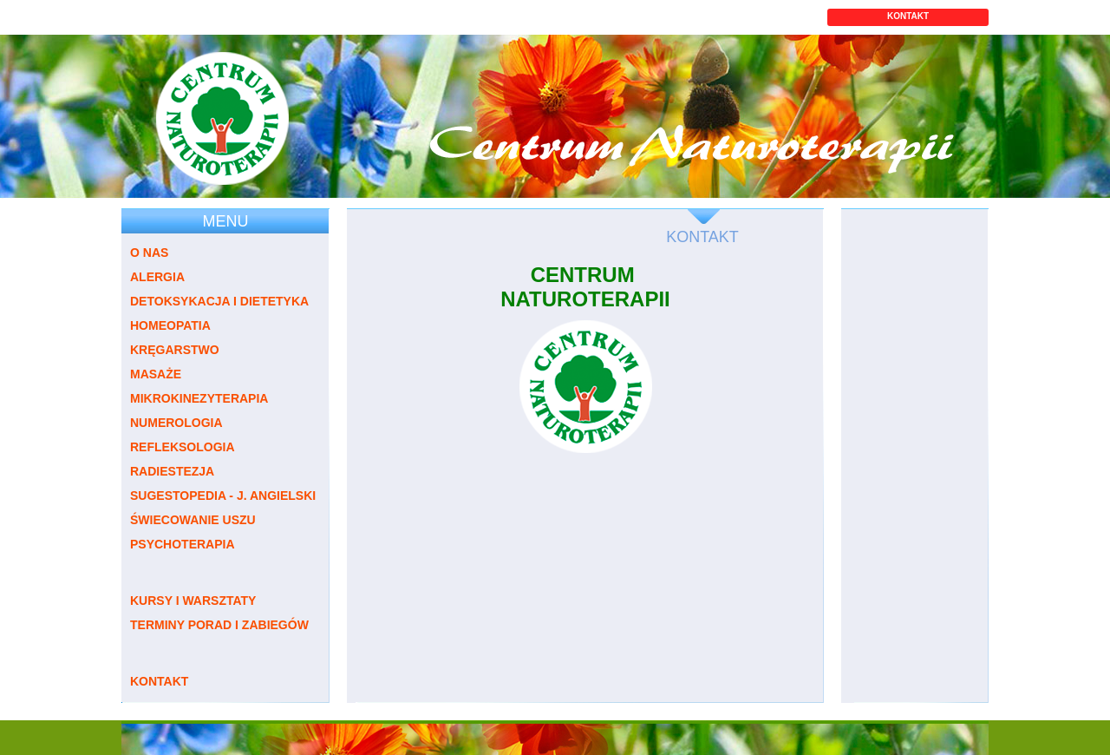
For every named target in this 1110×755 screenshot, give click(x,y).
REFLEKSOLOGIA (182, 447)
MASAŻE (155, 374)
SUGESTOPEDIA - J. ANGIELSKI (223, 495)
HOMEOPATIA (170, 325)
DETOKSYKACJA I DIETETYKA (219, 301)
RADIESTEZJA (172, 471)
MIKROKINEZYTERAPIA (199, 398)
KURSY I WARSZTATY (193, 600)
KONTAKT (908, 16)
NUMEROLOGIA (176, 423)
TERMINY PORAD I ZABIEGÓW (219, 625)
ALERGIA (157, 277)
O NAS (149, 252)
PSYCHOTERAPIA (182, 544)
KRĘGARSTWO (174, 350)
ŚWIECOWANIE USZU (193, 520)
